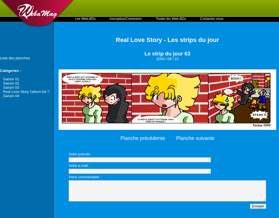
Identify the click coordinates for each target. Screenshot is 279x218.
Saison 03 (11, 87)
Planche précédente (142, 138)
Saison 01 (11, 79)
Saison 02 (11, 83)
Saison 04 (11, 96)
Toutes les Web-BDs (171, 19)
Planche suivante (195, 138)
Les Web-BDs (85, 19)
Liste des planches (15, 58)
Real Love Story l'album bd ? (26, 92)
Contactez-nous (211, 19)
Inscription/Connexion (126, 19)
